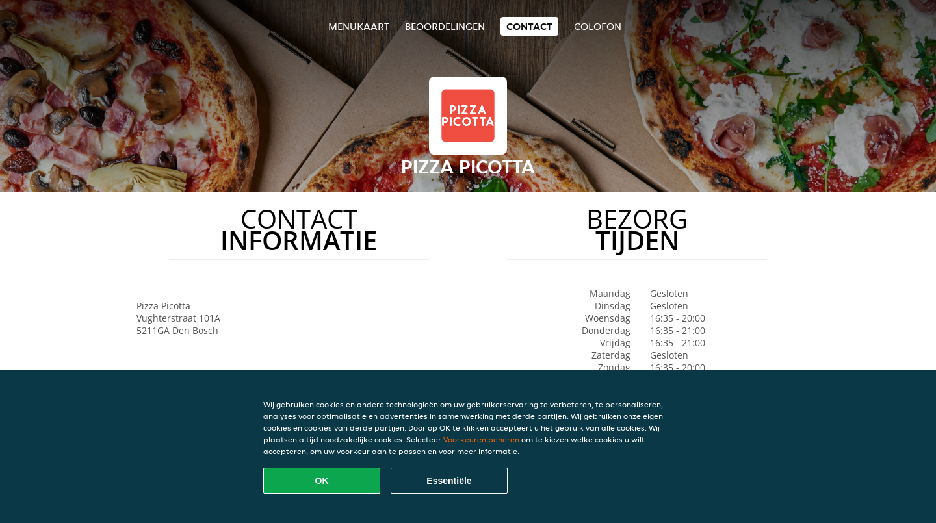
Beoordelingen (445, 26)
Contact (529, 26)
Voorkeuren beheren (481, 439)
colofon (597, 26)
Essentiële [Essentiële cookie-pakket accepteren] (448, 481)
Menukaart (358, 26)
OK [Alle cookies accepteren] (322, 481)
